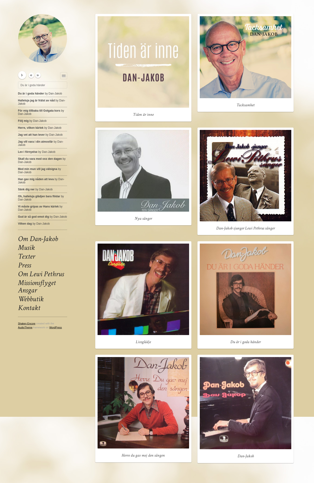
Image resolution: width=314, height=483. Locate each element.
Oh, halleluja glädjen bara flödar (41, 198)
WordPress (55, 327)
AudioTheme (25, 327)
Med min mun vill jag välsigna (39, 170)
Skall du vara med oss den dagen (42, 160)
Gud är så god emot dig (42, 216)
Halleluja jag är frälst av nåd (41, 102)
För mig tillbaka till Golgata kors (41, 112)
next (38, 75)
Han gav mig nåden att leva (41, 181)
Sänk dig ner (35, 189)
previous (31, 75)
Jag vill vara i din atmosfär (40, 143)
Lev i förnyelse (36, 152)
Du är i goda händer (40, 93)
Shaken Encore (26, 323)
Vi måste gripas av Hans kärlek (40, 208)
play (22, 75)
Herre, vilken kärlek (39, 127)
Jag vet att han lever (40, 134)
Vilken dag (34, 223)
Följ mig (32, 120)
